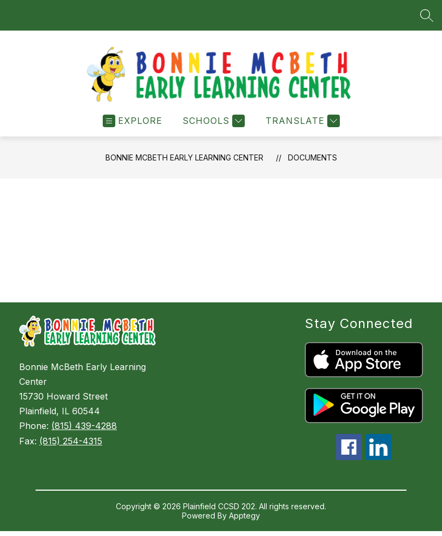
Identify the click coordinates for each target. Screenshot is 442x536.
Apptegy (244, 515)
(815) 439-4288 (84, 425)
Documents (312, 157)
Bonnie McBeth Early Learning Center (184, 157)
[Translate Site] (301, 121)
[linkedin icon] (379, 456)
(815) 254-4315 (70, 441)
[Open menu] (132, 121)
